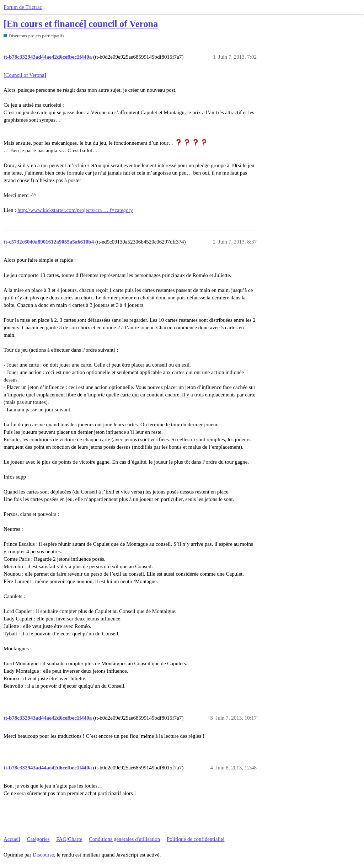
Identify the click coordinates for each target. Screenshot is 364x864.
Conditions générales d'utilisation (124, 839)
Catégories (38, 839)
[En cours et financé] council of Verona (81, 24)
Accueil (12, 839)
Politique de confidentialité (195, 839)
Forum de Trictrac (23, 7)
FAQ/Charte (69, 839)
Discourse (43, 855)
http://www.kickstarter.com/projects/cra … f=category (75, 210)
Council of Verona (24, 75)
